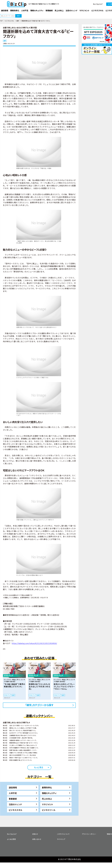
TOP (1, 21)
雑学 (17, 21)
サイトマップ (61, 839)
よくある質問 (11, 839)
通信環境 (13, 787)
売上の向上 (47, 798)
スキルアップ (7, 695)
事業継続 (13, 798)
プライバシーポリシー (89, 834)
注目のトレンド (15, 804)
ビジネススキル (9, 21)
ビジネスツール (48, 809)
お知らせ (35, 834)
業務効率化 (47, 787)
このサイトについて (63, 834)
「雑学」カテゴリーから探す (39, 705)
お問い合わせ (36, 839)
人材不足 (13, 793)
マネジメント (47, 804)
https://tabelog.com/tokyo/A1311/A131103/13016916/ (34, 643)
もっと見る (38, 767)
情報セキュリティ (49, 793)
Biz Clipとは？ (98, 4)
